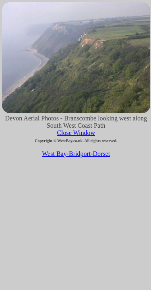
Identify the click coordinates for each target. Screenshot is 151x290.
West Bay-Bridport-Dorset (76, 153)
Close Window (76, 132)
